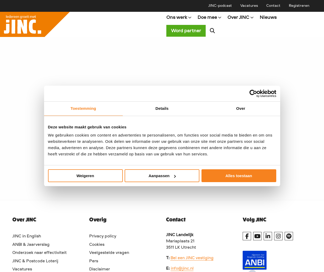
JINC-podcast (220, 6)
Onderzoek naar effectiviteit (39, 253)
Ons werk (179, 17)
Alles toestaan (238, 175)
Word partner (186, 31)
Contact (273, 6)
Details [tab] (162, 108)
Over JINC (240, 17)
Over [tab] (240, 108)
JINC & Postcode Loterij (35, 261)
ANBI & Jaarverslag (31, 245)
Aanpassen (162, 175)
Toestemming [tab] (83, 108)
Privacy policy (102, 236)
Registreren (299, 6)
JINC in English (26, 236)
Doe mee (210, 17)
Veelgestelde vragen (109, 253)
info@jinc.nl (182, 268)
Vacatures (249, 6)
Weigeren (85, 175)
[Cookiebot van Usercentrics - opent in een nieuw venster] (253, 93)
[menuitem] (220, 6)
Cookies (96, 245)
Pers (93, 261)
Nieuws (268, 17)
